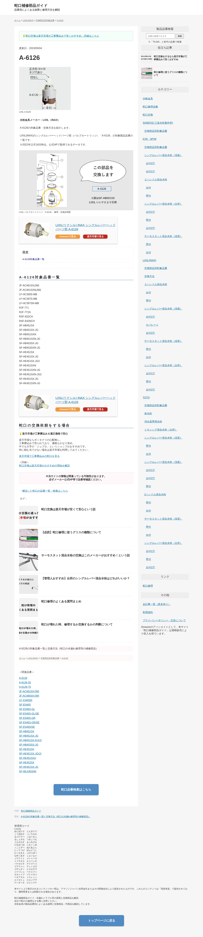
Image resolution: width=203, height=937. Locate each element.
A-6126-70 (25, 687)
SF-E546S (25, 704)
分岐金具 (148, 98)
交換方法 (149, 276)
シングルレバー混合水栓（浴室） (163, 437)
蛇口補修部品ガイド (31, 5)
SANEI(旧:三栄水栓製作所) (158, 122)
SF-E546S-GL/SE (29, 713)
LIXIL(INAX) (149, 260)
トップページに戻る (101, 920)
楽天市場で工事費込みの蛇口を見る (39, 456)
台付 (148, 187)
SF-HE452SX (26, 762)
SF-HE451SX (26, 749)
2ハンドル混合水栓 (155, 494)
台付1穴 (150, 171)
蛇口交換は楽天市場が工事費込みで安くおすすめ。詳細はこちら (62, 35)
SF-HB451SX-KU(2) (30, 740)
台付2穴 (150, 163)
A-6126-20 (25, 682)
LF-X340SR (25, 700)
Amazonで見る (67, 236)
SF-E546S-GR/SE (29, 722)
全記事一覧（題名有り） (157, 604)
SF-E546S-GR (27, 718)
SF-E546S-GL (27, 709)
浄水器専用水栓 (153, 421)
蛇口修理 (148, 585)
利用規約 (148, 612)
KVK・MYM (149, 139)
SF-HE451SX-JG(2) (30, 753)
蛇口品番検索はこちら (76, 789)
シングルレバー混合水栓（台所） (163, 203)
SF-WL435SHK (27, 771)
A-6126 (23, 678)
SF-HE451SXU (27, 758)
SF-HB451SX (26, 731)
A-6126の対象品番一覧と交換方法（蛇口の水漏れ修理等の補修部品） (55, 816)
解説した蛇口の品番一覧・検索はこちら (45, 490)
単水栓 (148, 413)
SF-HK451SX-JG (28, 767)
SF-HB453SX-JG (28, 744)
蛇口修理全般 (150, 106)
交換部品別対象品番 (155, 131)
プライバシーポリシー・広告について (164, 620)
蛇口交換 (148, 114)
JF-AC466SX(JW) (29, 695)
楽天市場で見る (95, 236)
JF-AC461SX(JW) (29, 691)
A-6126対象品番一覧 (33, 259)
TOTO (146, 397)
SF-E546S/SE (27, 727)
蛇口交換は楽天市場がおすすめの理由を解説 (44, 465)
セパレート (152, 325)
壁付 (148, 195)
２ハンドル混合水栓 (155, 179)
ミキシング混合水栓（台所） (160, 429)
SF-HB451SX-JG (28, 736)
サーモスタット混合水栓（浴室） (163, 236)
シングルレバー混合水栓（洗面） (163, 155)
